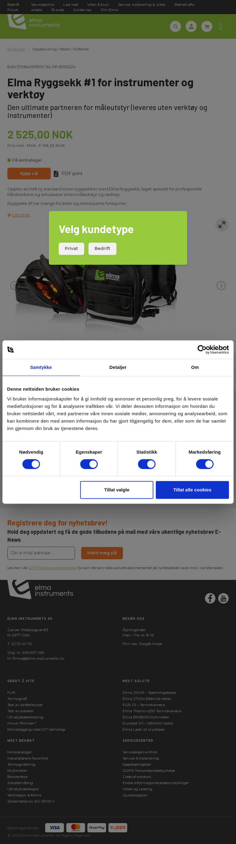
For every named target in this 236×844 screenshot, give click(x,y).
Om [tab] (195, 367)
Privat (71, 248)
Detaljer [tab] (118, 367)
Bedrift (102, 248)
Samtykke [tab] (41, 367)
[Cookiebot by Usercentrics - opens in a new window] (202, 349)
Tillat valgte (116, 489)
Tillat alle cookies (192, 489)
